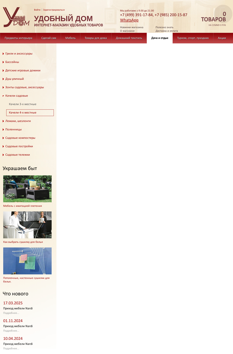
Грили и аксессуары (18, 53)
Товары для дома (96, 38)
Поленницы (13, 129)
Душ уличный (14, 79)
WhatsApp (129, 20)
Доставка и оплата (167, 31)
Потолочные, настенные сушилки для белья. (26, 280)
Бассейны (12, 62)
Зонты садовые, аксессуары (24, 87)
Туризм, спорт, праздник (193, 38)
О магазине (127, 31)
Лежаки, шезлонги (18, 121)
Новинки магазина (131, 27)
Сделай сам (48, 38)
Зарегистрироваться (54, 10)
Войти (37, 10)
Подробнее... (11, 313)
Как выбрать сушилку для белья (23, 242)
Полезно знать (164, 27)
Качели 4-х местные (22, 112)
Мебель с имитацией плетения (22, 206)
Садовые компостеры (20, 138)
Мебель (70, 38)
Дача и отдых (159, 38)
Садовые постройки (19, 146)
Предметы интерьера (18, 38)
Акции (222, 38)
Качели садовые (16, 96)
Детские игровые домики (23, 70)
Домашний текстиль (129, 38)
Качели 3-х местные (22, 104)
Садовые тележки (17, 155)
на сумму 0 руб (212, 19)
